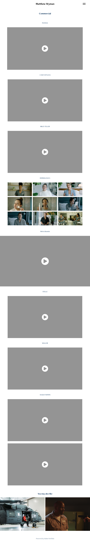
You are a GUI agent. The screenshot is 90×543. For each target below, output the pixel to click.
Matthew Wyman (45, 4)
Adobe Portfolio (49, 538)
